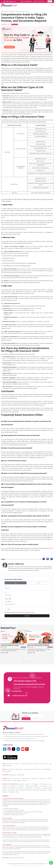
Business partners (25, 778)
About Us (10, 778)
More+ (17, 792)
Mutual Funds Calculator (24, 784)
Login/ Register (12, 857)
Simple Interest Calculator (32, 786)
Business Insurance (6, 771)
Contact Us (24, 780)
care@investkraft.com (9, 1)
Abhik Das (5, 24)
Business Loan (44, 763)
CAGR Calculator (29, 788)
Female (38, 582)
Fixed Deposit (13, 774)
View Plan (27, 615)
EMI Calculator (44, 786)
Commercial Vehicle (28, 769)
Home (2, 11)
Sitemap (22, 857)
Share (3, 559)
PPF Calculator (19, 788)
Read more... (4, 652)
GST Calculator (20, 786)
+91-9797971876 (39, 1)
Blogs (6, 11)
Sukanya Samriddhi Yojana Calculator (24, 790)
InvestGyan (41, 740)
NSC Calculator (37, 788)
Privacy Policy (42, 778)
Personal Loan (9, 763)
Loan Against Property (27, 763)
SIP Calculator (35, 784)
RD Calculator (11, 790)
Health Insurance (47, 769)
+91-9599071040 (26, 1)
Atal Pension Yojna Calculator (40, 790)
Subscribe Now (26, 718)
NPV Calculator (44, 784)
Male (15, 582)
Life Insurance (12, 11)
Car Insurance (11, 769)
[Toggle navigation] (52, 5)
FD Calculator (11, 786)
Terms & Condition (16, 780)
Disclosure (34, 778)
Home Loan (18, 763)
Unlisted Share (20, 774)
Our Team (17, 778)
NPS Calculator (11, 788)
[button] (24, 661)
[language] (49, 1)
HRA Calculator (11, 792)
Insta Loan (36, 763)
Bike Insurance (19, 769)
